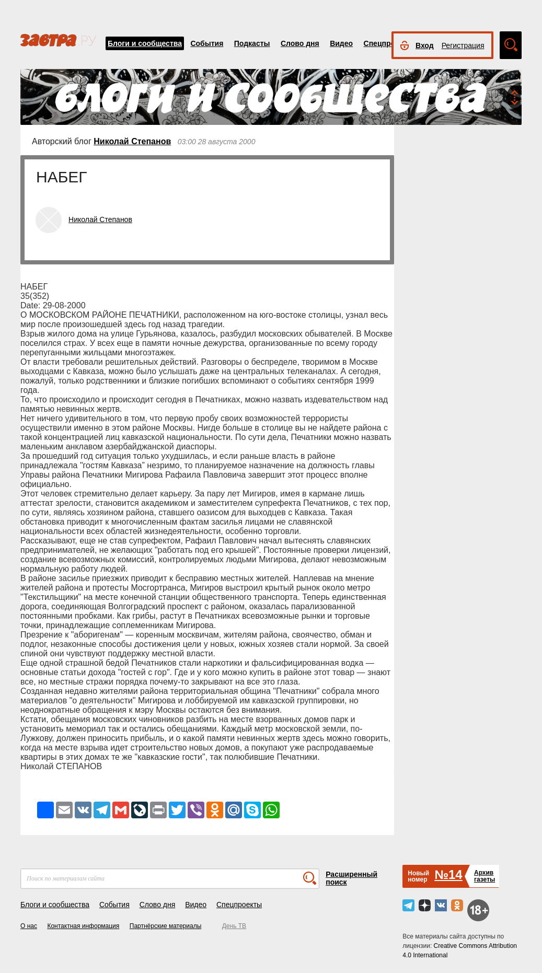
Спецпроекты (388, 43)
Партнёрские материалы (166, 926)
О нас (28, 926)
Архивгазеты (484, 876)
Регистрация (463, 45)
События (206, 43)
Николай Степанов (132, 141)
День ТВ (234, 926)
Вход (425, 45)
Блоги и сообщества (145, 43)
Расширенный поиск (351, 878)
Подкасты (252, 43)
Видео (341, 43)
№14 (448, 874)
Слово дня (300, 43)
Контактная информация (83, 926)
